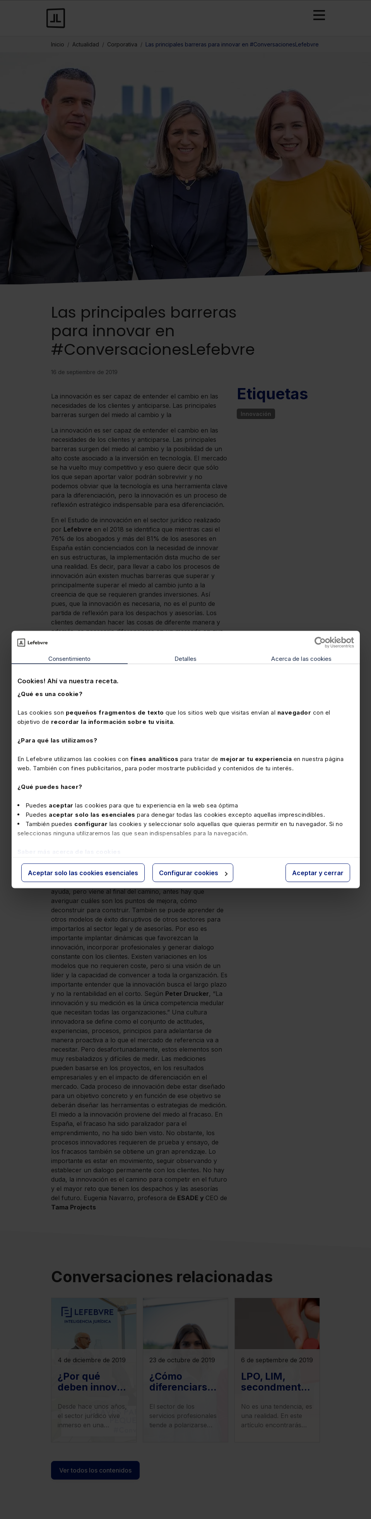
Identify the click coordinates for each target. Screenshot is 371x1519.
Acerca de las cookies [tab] (301, 658)
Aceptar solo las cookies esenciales (83, 873)
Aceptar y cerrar (318, 873)
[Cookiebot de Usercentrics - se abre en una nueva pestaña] (320, 642)
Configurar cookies (193, 873)
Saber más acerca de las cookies (69, 851)
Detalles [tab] (185, 658)
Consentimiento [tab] (69, 658)
